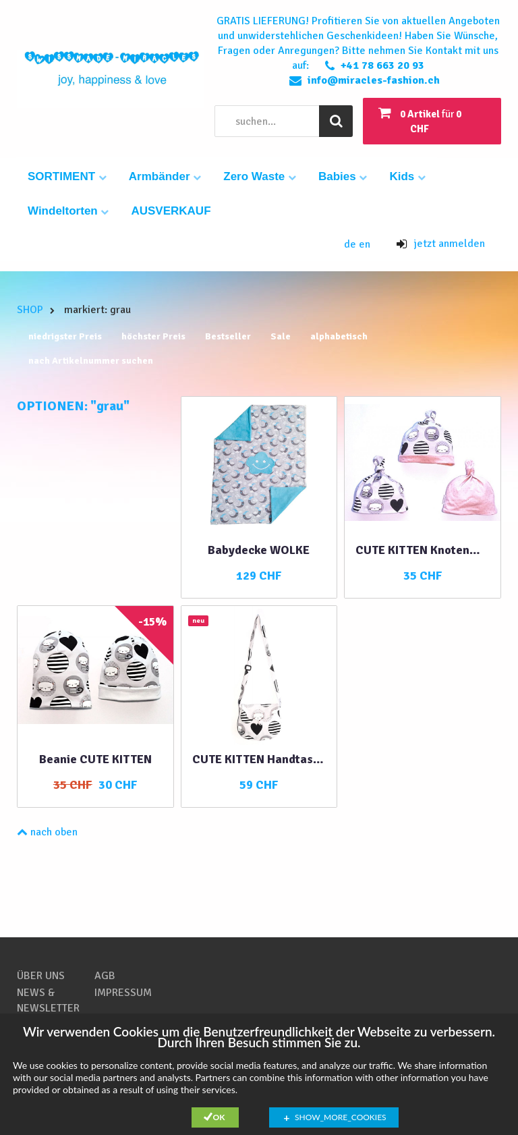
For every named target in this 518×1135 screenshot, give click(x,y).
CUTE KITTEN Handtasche (259, 759)
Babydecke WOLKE (259, 550)
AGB (104, 975)
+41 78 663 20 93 (382, 65)
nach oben (47, 832)
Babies (342, 176)
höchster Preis (153, 336)
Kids (407, 176)
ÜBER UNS (41, 975)
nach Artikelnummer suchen (90, 360)
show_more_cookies (340, 1117)
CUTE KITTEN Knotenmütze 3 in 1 (422, 550)
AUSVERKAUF (170, 210)
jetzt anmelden (441, 243)
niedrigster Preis (65, 336)
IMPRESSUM (123, 992)
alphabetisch (339, 336)
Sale (280, 336)
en (364, 244)
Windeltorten (68, 210)
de (351, 244)
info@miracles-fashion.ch (374, 80)
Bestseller (228, 336)
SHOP (30, 309)
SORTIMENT (67, 176)
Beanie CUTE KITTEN (95, 759)
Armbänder (165, 176)
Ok (219, 1117)
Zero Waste (259, 176)
